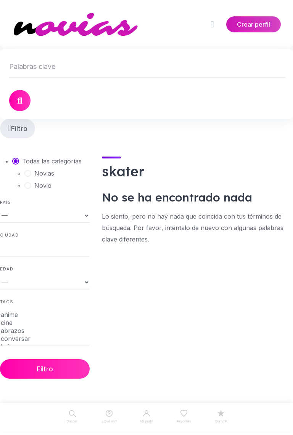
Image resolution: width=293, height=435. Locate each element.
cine (45, 323)
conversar (45, 339)
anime (45, 315)
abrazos (45, 331)
